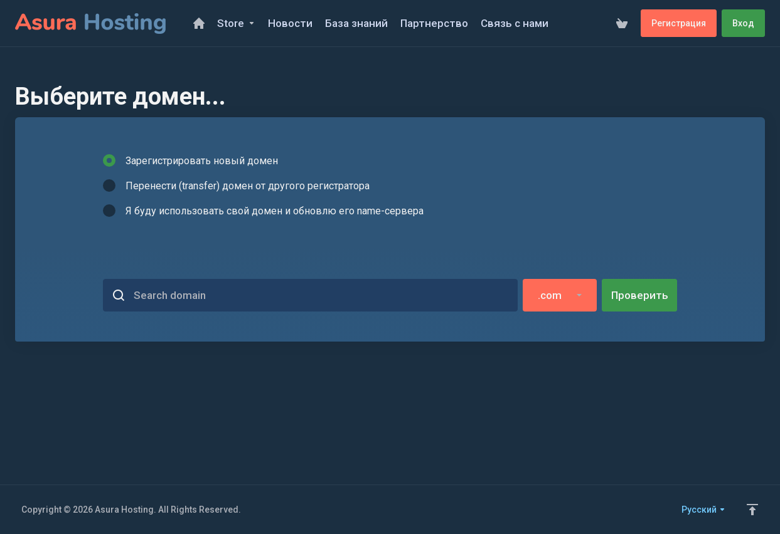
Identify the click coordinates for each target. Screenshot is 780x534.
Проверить (639, 295)
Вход (743, 23)
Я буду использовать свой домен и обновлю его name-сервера (263, 210)
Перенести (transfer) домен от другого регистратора (236, 185)
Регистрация (678, 23)
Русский (703, 510)
